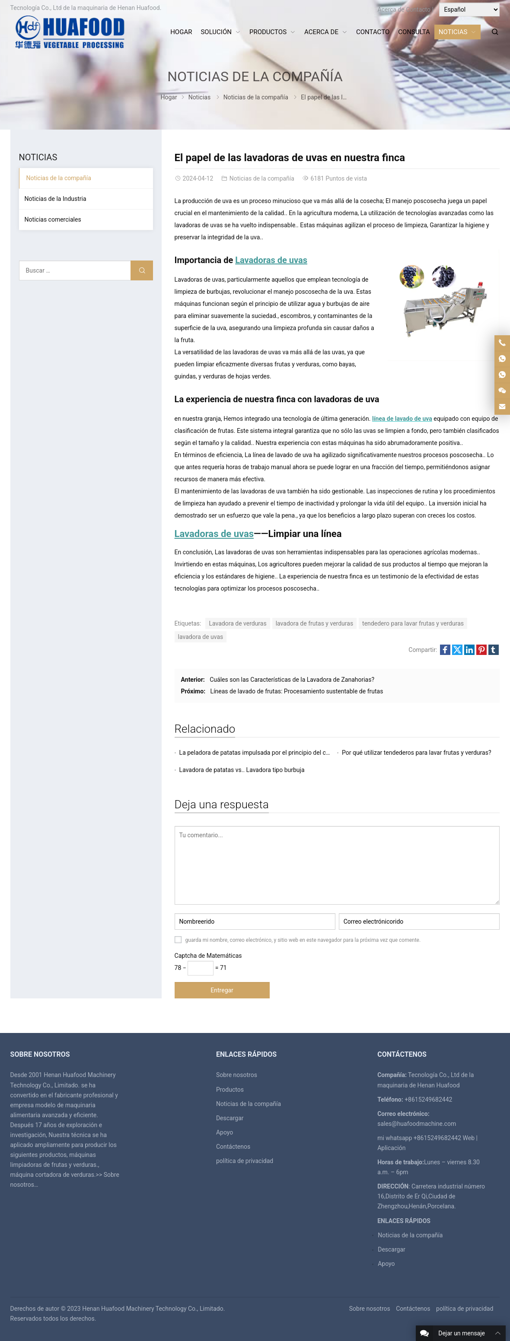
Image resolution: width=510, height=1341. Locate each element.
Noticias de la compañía (255, 76)
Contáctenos (233, 1146)
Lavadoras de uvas (214, 533)
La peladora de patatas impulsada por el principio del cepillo (260, 752)
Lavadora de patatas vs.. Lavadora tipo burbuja (242, 769)
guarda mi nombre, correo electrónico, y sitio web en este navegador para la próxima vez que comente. (303, 940)
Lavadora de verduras (237, 623)
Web (469, 1137)
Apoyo (224, 1132)
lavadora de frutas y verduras (314, 623)
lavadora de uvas (200, 636)
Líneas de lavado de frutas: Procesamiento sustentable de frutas (296, 691)
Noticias (199, 97)
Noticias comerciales (53, 219)
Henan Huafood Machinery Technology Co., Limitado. (153, 1308)
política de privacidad (244, 1160)
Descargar (230, 1118)
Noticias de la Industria (55, 198)
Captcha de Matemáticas (208, 955)
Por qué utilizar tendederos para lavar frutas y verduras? (416, 752)
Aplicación (391, 1147)
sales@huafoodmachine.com (416, 1123)
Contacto (418, 9)
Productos (230, 1089)
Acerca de (391, 9)
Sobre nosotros (236, 1074)
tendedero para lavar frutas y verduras (413, 623)
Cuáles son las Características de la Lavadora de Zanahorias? (292, 679)
